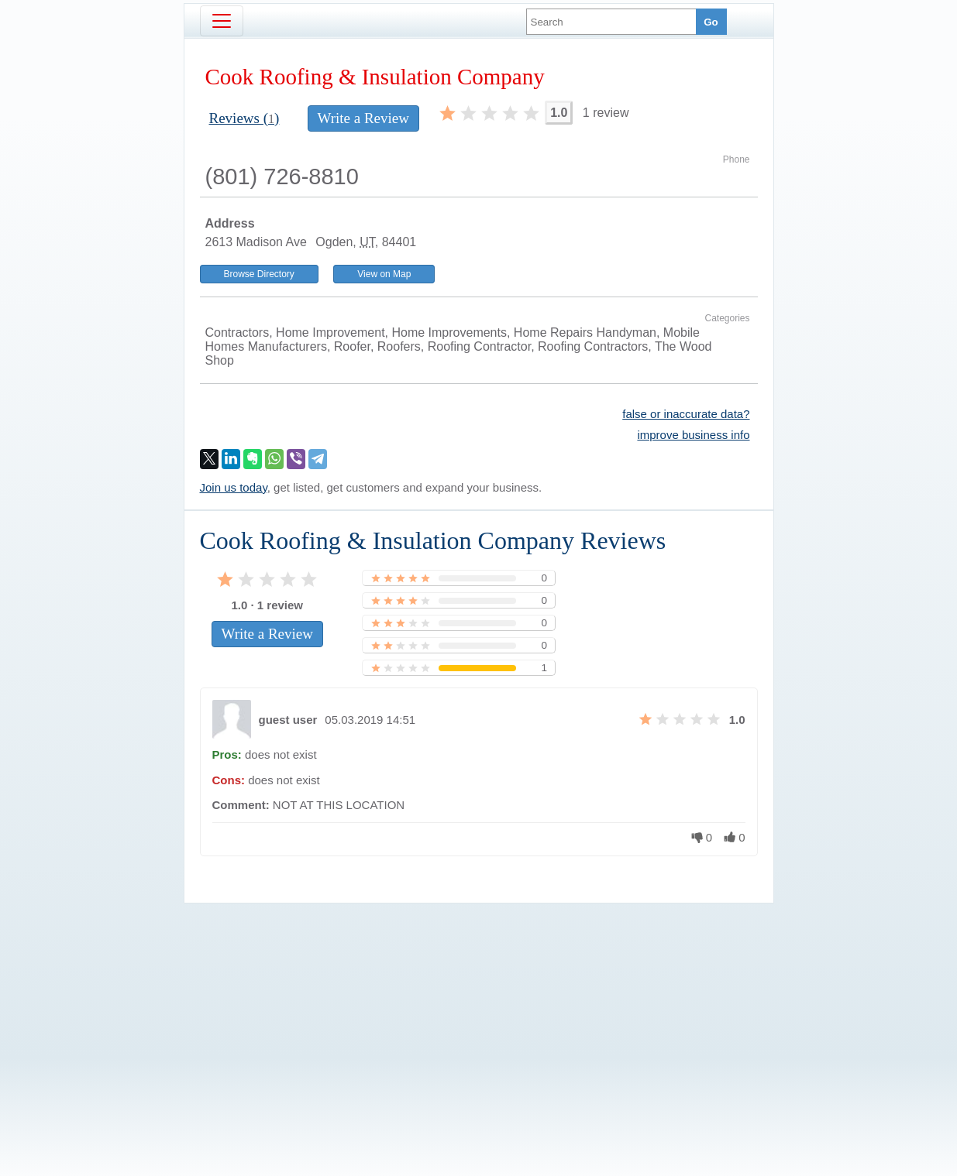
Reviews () (244, 118)
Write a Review (363, 118)
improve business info (693, 434)
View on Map (384, 274)
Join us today (233, 487)
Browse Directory (259, 274)
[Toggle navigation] (221, 20)
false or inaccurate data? (685, 413)
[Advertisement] (478, 1013)
